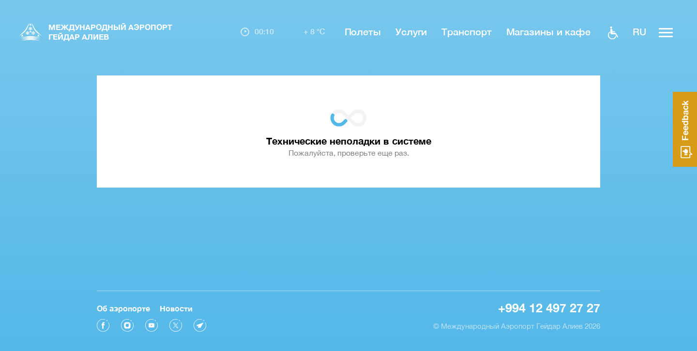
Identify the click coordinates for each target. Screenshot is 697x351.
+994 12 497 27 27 (549, 308)
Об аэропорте (123, 308)
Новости (176, 308)
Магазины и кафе (548, 31)
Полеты (363, 31)
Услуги (411, 31)
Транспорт (466, 31)
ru (639, 31)
